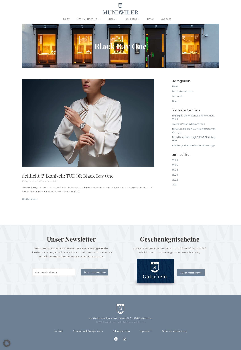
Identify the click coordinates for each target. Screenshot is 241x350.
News (150, 19)
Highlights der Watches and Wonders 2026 (193, 117)
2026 (175, 160)
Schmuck (133, 19)
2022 (175, 179)
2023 (175, 174)
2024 (175, 169)
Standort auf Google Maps (88, 331)
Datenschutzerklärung (174, 331)
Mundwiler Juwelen (182, 91)
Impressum (146, 331)
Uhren (113, 19)
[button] (7, 343)
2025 (175, 165)
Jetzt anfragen (191, 272)
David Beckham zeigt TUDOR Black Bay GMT (193, 139)
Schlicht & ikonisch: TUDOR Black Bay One (67, 176)
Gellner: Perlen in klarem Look (188, 124)
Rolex (66, 19)
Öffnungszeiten (121, 331)
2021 (174, 184)
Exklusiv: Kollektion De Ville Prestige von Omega (193, 130)
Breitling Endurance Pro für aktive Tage (193, 145)
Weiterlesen (30, 199)
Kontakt (166, 19)
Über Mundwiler (89, 19)
